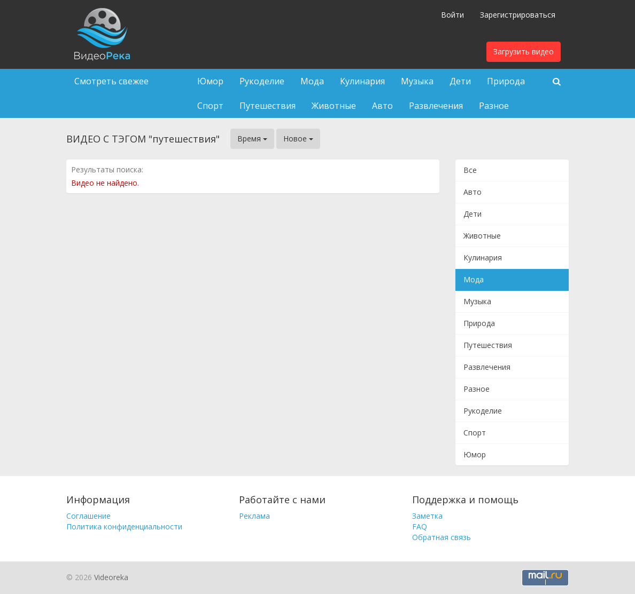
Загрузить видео (523, 51)
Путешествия (267, 106)
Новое (298, 138)
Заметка (427, 516)
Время (252, 138)
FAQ (419, 526)
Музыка (417, 81)
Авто (382, 106)
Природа (506, 81)
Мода (312, 81)
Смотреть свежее (111, 81)
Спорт (210, 106)
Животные (334, 106)
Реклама (254, 516)
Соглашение (88, 516)
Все (470, 170)
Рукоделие (261, 81)
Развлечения (436, 106)
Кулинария (362, 81)
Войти (452, 15)
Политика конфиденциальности (124, 526)
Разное (494, 106)
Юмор (210, 81)
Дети (460, 81)
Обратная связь (441, 537)
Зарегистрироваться (517, 15)
